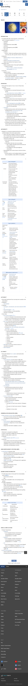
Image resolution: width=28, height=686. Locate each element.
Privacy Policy (3, 680)
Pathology (3, 596)
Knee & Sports (4, 581)
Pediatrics (3, 584)
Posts (2, 628)
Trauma (2, 572)
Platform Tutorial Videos (6, 645)
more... (2, 604)
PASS (16, 616)
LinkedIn (18, 665)
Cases (2, 619)
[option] (12, 27)
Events (2, 633)
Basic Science (4, 599)
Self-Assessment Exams (20, 619)
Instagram (18, 669)
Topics (2, 622)
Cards (2, 613)
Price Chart (17, 625)
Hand (2, 590)
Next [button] (26, 27)
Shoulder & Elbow (4, 578)
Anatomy (3, 601)
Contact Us (3, 657)
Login (25, 1)
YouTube (18, 662)
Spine (2, 575)
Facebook (4, 662)
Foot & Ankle (3, 593)
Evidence (2, 625)
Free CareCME (18, 622)
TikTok (3, 669)
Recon (2, 587)
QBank (2, 616)
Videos (2, 631)
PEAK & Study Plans (19, 613)
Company (2, 678)
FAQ (2, 642)
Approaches (17, 599)
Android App (3, 654)
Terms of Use (16, 680)
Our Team (15, 678)
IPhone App (3, 651)
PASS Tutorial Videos (5, 648)
